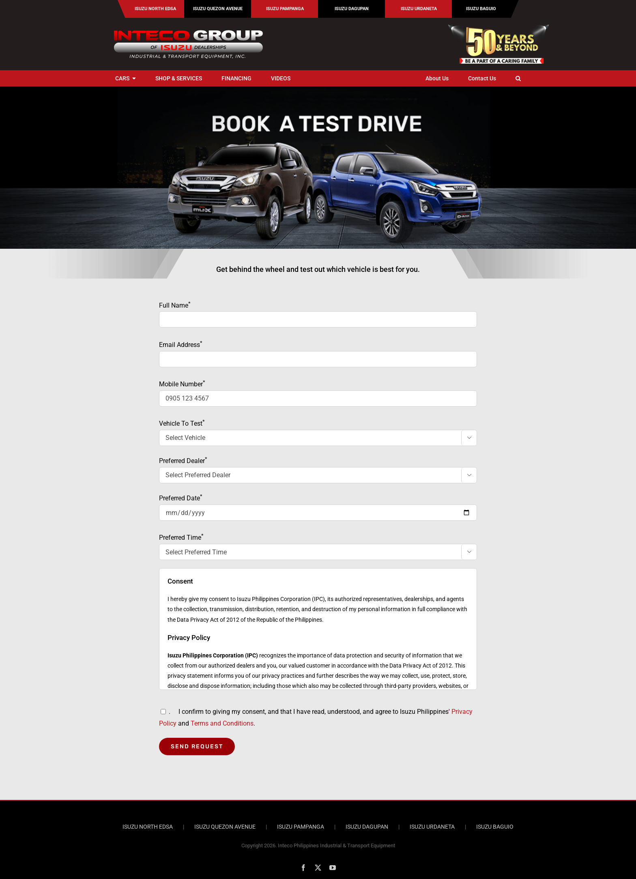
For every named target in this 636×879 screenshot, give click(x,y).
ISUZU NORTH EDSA (147, 826)
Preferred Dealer (318, 470)
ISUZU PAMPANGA (300, 826)
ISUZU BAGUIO (495, 826)
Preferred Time (318, 547)
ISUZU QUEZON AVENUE (225, 826)
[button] (518, 78)
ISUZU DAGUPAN (367, 826)
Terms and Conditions (222, 723)
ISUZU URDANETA (432, 826)
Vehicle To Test (318, 433)
